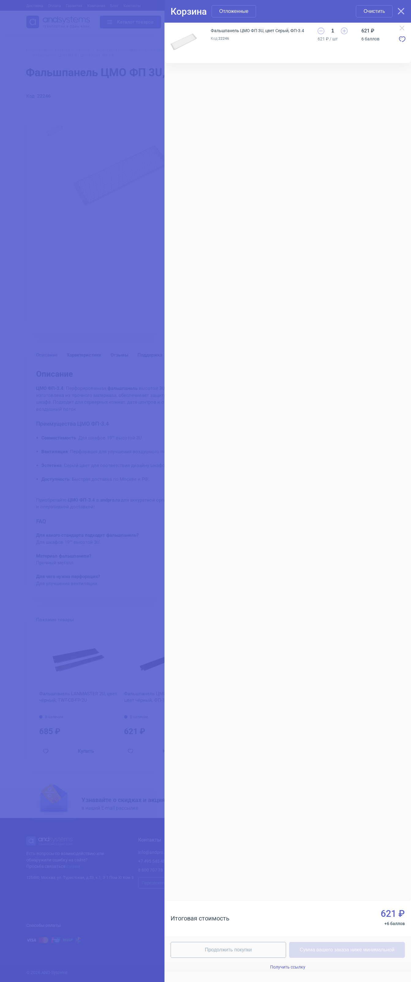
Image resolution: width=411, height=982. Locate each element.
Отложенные (233, 11)
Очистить (374, 11)
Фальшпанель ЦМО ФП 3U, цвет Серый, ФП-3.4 (257, 30)
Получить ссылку (287, 967)
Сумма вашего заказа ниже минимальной (347, 949)
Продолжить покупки (228, 949)
